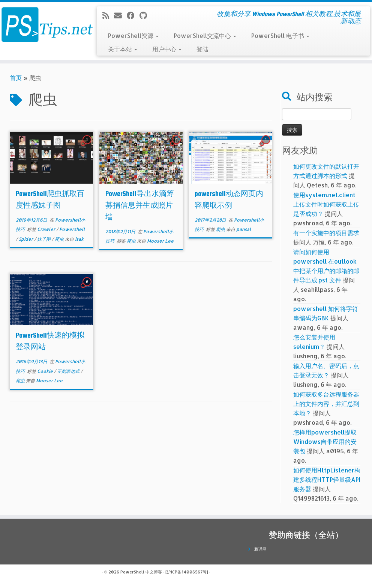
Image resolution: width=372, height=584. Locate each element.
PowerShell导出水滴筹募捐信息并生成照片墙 (139, 205)
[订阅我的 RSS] (108, 15)
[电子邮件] (120, 15)
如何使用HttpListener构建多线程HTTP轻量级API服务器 (326, 479)
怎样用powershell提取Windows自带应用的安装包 (325, 441)
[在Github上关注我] (146, 15)
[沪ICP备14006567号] (186, 572)
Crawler (46, 229)
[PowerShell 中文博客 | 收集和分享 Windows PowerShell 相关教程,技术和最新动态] (43, 24)
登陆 (202, 49)
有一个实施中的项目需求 (326, 233)
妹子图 (44, 239)
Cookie (45, 371)
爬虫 (60, 239)
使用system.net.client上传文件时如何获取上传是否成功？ (326, 204)
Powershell (72, 229)
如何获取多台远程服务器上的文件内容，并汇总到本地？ (326, 403)
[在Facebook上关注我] (133, 15)
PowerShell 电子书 (280, 35)
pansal (243, 229)
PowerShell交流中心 (205, 35)
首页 (16, 77)
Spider (26, 239)
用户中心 (167, 49)
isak (79, 239)
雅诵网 (260, 549)
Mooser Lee (160, 241)
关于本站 (122, 49)
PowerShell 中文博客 (141, 572)
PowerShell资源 (133, 35)
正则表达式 (69, 371)
